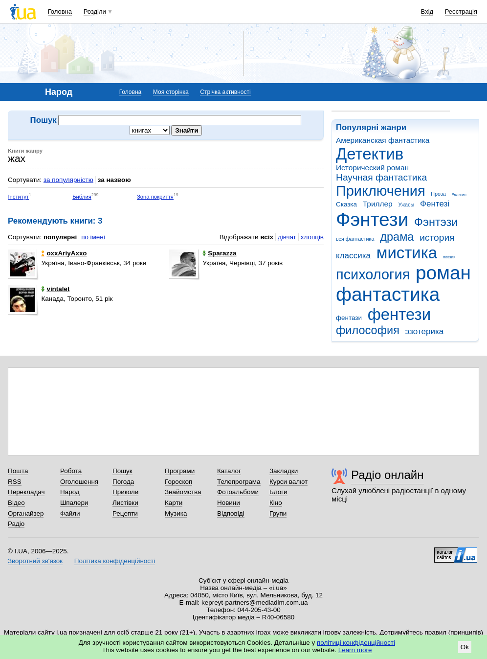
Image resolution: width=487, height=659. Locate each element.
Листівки (125, 502)
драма (397, 236)
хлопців (312, 237)
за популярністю (68, 179)
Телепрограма (239, 481)
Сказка (346, 204)
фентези (399, 314)
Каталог (229, 471)
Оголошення (79, 481)
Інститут (18, 197)
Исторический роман (372, 167)
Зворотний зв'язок (35, 561)
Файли (70, 513)
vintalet (55, 289)
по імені (93, 237)
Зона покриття (155, 197)
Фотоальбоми (238, 492)
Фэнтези (372, 219)
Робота (71, 471)
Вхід (427, 11)
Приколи (125, 492)
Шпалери (74, 502)
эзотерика (424, 331)
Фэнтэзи (436, 222)
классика (353, 255)
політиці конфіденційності (356, 642)
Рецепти (125, 513)
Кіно (275, 502)
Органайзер (26, 513)
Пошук (122, 471)
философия (367, 330)
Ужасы (406, 204)
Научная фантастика (381, 177)
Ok (465, 647)
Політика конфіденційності (114, 561)
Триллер (378, 204)
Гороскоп (178, 481)
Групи (278, 513)
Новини (228, 502)
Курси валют (288, 481)
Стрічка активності (225, 92)
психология (373, 274)
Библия (81, 197)
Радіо (16, 523)
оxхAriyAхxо (64, 253)
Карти (173, 502)
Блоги (278, 492)
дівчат (287, 237)
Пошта (18, 471)
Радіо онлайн (387, 474)
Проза (438, 194)
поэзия (449, 257)
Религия (459, 194)
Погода (123, 481)
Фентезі (434, 203)
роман (443, 272)
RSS (15, 481)
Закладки (283, 471)
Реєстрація (461, 11)
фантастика (388, 294)
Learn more (355, 650)
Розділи (95, 11)
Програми (180, 471)
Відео (16, 502)
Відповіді (230, 513)
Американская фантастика (382, 140)
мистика (406, 253)
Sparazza (219, 253)
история (437, 237)
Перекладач (26, 492)
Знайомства (183, 492)
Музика (176, 513)
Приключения (380, 191)
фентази (349, 317)
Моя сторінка (171, 92)
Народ (70, 492)
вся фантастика (355, 239)
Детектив (369, 154)
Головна (60, 11)
